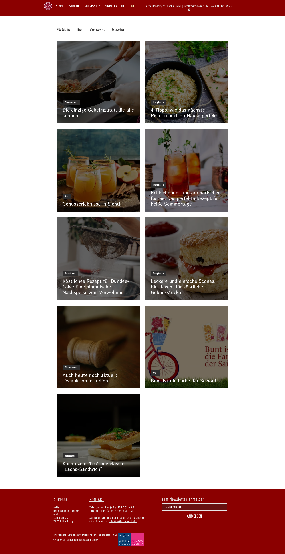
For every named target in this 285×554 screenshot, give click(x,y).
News (80, 29)
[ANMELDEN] (194, 516)
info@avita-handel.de (123, 521)
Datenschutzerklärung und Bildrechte (89, 535)
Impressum (59, 535)
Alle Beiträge (63, 29)
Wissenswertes (97, 29)
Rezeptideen (118, 29)
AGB (115, 535)
